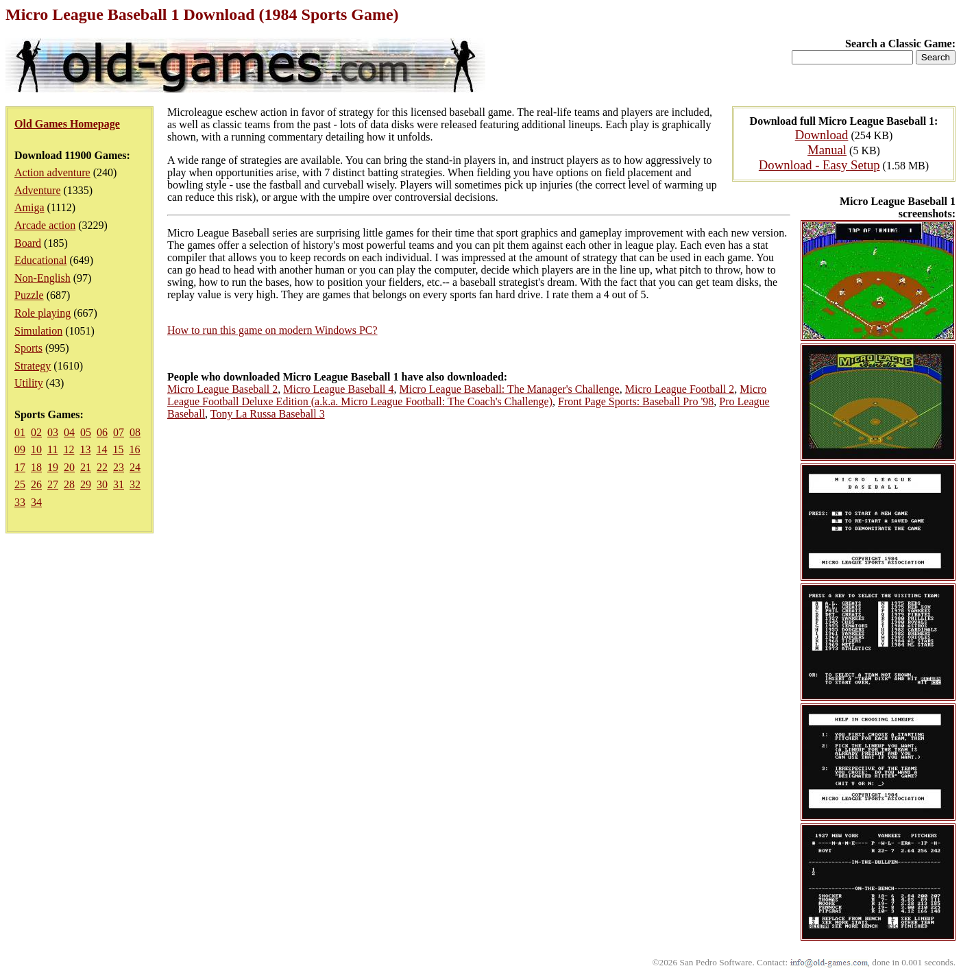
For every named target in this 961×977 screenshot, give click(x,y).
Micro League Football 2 (680, 389)
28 (69, 484)
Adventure (37, 190)
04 (69, 432)
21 (85, 467)
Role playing (42, 313)
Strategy (32, 366)
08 (135, 432)
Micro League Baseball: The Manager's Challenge (510, 389)
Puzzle (29, 295)
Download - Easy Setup (819, 165)
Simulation (38, 331)
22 (102, 467)
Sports (28, 348)
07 (118, 432)
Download (822, 135)
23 (118, 467)
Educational (40, 260)
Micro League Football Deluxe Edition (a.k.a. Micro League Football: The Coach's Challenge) (466, 395)
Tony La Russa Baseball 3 (267, 414)
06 (102, 432)
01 (19, 432)
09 (19, 449)
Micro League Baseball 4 (338, 389)
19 (52, 467)
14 (101, 449)
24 (135, 467)
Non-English (42, 278)
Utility (28, 383)
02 (36, 432)
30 (102, 484)
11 (52, 449)
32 (135, 484)
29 (85, 484)
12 (68, 449)
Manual (827, 150)
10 (36, 449)
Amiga (29, 207)
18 (36, 467)
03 (52, 432)
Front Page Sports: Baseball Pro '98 (636, 401)
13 (85, 449)
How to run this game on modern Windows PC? (272, 330)
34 (36, 502)
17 (19, 467)
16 (134, 449)
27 (52, 484)
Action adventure (52, 172)
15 (117, 449)
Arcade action (44, 225)
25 (19, 484)
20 (69, 467)
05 (85, 432)
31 (118, 484)
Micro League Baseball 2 (222, 389)
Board (27, 243)
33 (19, 502)
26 (36, 484)
